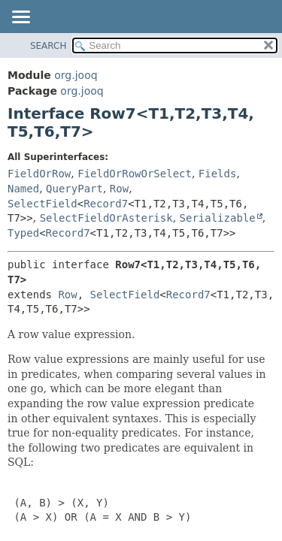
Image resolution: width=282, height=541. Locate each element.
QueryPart (74, 189)
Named (23, 189)
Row (119, 189)
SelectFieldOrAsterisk (106, 218)
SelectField (42, 204)
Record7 (105, 204)
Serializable (218, 218)
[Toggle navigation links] (20, 18)
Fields (218, 174)
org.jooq (75, 75)
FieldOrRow (39, 174)
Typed (23, 233)
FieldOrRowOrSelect (134, 174)
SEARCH (48, 46)
